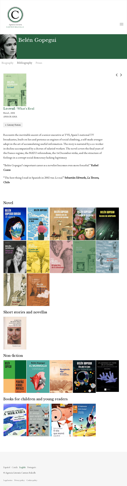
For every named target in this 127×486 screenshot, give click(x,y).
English (22, 467)
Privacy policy (19, 480)
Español (6, 467)
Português (31, 467)
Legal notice (8, 480)
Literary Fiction (14, 124)
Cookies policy (31, 480)
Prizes (39, 63)
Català (15, 467)
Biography (7, 63)
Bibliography (24, 63)
